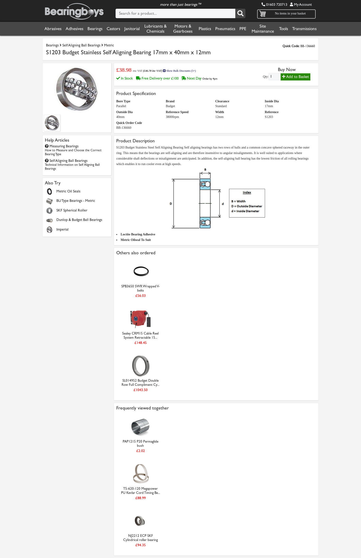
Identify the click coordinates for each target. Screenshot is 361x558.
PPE (242, 28)
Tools (283, 28)
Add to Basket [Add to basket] (295, 76)
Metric (109, 45)
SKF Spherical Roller (71, 210)
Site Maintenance (263, 29)
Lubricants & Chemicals (155, 29)
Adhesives (74, 28)
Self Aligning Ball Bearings (81, 45)
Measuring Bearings (73, 150)
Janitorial (132, 28)
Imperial (62, 229)
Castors (113, 28)
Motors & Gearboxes (182, 29)
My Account (301, 4)
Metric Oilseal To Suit (136, 240)
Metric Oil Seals (68, 191)
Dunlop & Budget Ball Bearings (79, 219)
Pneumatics (225, 28)
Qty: (266, 76)
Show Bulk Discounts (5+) (179, 70)
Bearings (94, 28)
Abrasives (52, 28)
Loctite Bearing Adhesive (138, 234)
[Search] (240, 13)
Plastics (205, 28)
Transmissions (304, 28)
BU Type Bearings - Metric (75, 200)
